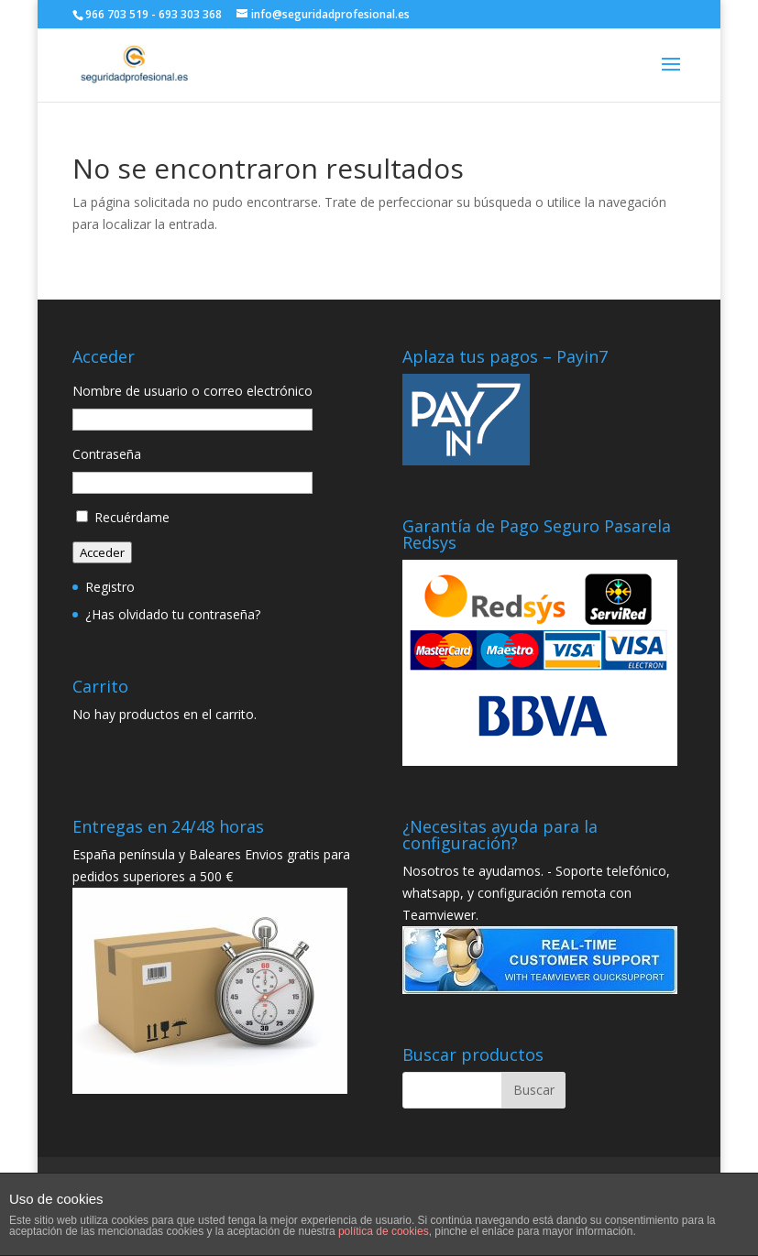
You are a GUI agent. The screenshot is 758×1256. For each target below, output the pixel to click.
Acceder (102, 552)
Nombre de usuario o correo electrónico (192, 390)
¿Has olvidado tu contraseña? (172, 614)
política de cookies (383, 1231)
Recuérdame (132, 517)
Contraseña (106, 454)
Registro (110, 586)
